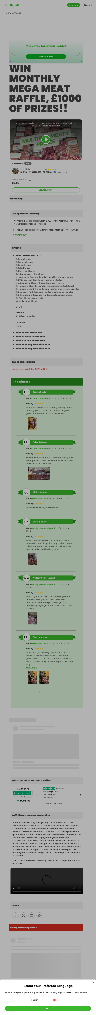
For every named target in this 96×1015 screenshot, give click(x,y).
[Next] (48, 1008)
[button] (47, 1000)
